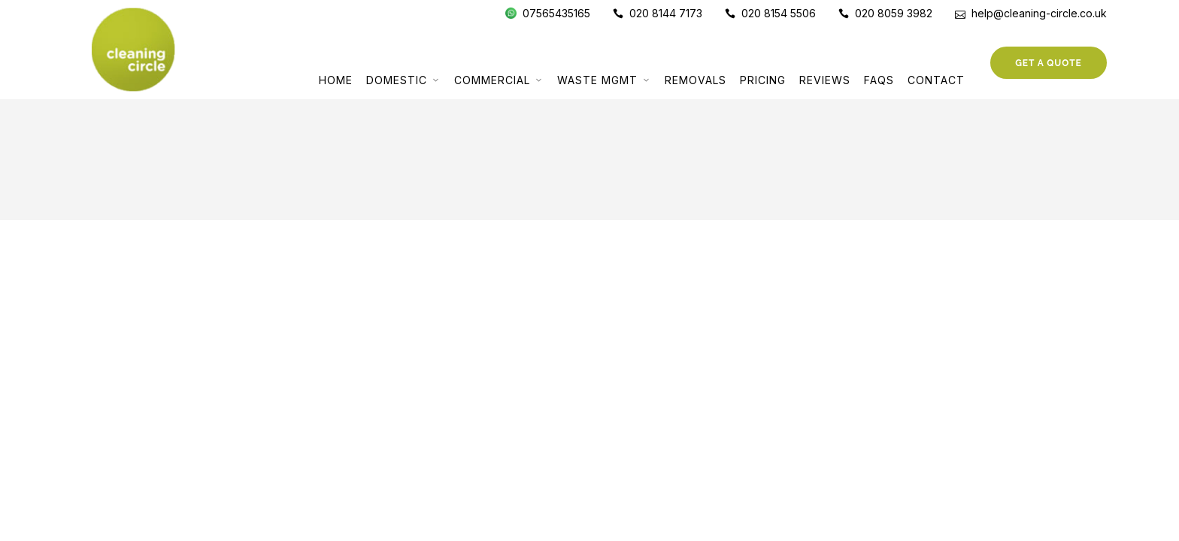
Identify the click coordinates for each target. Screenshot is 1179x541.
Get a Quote (1048, 63)
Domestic (396, 80)
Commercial (492, 80)
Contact (936, 80)
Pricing (763, 80)
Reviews (824, 80)
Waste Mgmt (597, 80)
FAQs (879, 80)
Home (336, 80)
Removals (695, 80)
